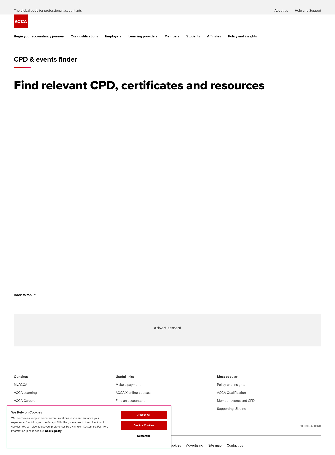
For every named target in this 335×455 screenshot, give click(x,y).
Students (193, 36)
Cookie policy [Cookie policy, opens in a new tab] (53, 431)
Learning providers (143, 36)
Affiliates (214, 36)
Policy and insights (242, 36)
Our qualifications (84, 36)
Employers (113, 36)
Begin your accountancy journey (39, 36)
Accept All (143, 415)
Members (171, 36)
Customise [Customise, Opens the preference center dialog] (143, 436)
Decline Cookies (144, 425)
